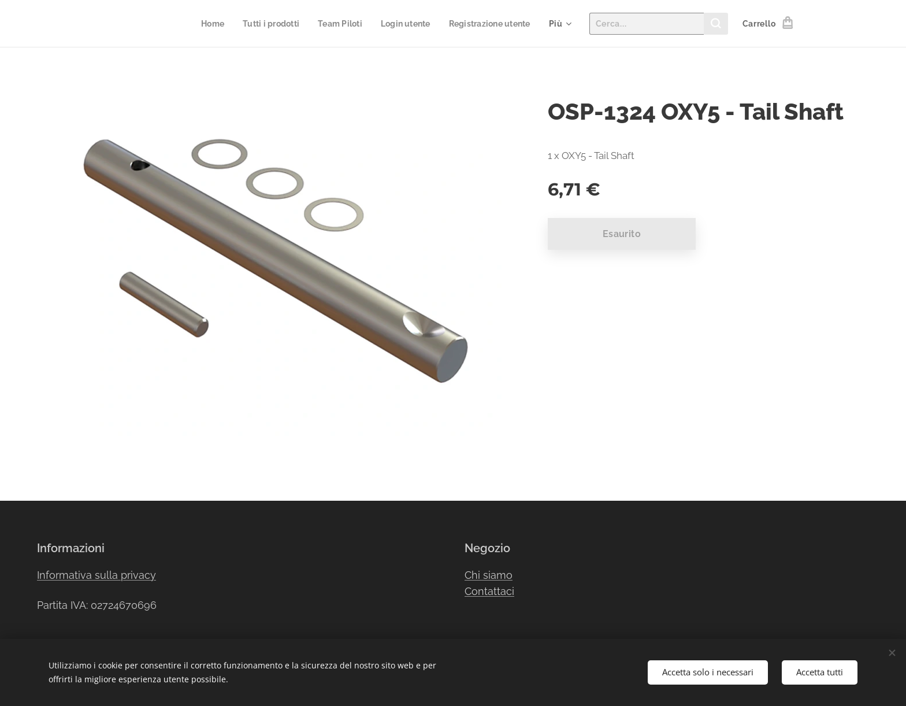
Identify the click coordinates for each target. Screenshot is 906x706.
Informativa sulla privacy (96, 575)
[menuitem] (199, 23)
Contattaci (489, 591)
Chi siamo (489, 575)
